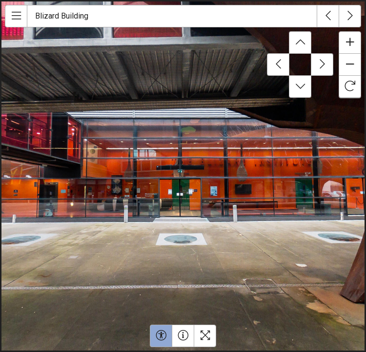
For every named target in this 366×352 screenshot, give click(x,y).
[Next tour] (350, 16)
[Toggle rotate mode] (350, 86)
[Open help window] (183, 336)
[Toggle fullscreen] (205, 336)
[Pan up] (300, 42)
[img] (183, 176)
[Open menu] (16, 16)
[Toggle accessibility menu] (161, 336)
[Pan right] (322, 64)
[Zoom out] (350, 64)
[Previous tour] (328, 16)
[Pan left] (278, 64)
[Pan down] (300, 86)
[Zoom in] (350, 42)
